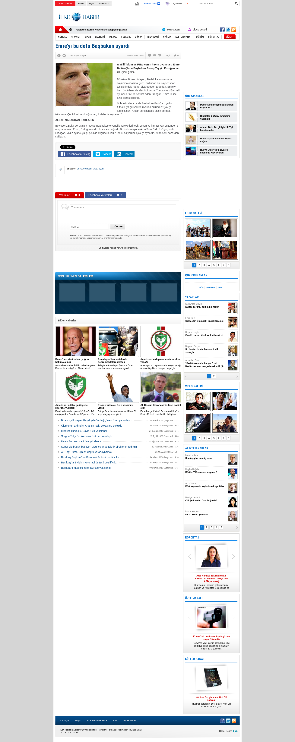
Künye (81, 3)
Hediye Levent (206, 499)
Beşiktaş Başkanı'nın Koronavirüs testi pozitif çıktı (90, 457)
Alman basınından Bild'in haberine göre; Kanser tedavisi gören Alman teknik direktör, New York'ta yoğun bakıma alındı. (75, 364)
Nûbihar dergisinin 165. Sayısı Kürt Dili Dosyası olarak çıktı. (211, 702)
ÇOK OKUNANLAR (196, 275)
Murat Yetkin (206, 457)
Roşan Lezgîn (206, 334)
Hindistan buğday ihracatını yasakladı (215, 117)
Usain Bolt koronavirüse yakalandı (81, 441)
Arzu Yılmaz (206, 485)
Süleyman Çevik (206, 305)
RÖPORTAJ (192, 537)
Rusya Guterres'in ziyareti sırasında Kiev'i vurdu (214, 151)
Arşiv (91, 3)
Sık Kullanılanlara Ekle (97, 720)
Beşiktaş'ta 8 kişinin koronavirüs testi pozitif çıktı (89, 462)
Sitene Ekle (104, 3)
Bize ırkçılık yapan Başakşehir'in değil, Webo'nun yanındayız (96, 420)
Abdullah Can (206, 363)
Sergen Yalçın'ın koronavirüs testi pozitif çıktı (87, 436)
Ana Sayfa (64, 720)
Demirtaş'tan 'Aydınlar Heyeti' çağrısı (216, 140)
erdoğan (87, 168)
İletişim (78, 720)
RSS (115, 720)
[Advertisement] (259, 65)
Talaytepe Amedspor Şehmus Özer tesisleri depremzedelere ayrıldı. (118, 364)
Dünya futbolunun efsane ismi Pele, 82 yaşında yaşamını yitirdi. (118, 409)
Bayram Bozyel (206, 349)
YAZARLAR (192, 297)
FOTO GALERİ (193, 213)
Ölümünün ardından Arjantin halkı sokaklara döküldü (91, 425)
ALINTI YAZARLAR (196, 448)
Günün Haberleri (65, 3)
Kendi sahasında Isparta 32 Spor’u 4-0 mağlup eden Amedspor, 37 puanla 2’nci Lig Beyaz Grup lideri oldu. (75, 410)
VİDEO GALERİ (194, 386)
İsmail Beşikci (206, 513)
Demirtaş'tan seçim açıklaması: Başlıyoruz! (217, 106)
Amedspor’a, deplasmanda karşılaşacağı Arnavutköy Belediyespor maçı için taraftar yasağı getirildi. (160, 364)
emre (79, 168)
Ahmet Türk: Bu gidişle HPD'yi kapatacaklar (216, 128)
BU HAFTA (210, 287)
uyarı (101, 168)
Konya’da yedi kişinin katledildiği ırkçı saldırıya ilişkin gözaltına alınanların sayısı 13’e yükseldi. (211, 642)
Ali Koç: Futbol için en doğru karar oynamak (86, 451)
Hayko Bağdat (206, 471)
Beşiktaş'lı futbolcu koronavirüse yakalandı (86, 467)
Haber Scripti (225, 731)
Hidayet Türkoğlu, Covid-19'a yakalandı (84, 430)
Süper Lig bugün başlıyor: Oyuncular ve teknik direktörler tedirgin (99, 446)
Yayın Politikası (129, 720)
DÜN (201, 287)
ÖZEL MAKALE (194, 598)
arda (95, 168)
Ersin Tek (206, 320)
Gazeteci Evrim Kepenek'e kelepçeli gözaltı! (101, 29)
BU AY (221, 287)
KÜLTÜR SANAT (195, 659)
